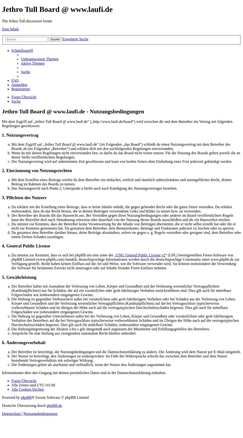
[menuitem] (39, 59)
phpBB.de (54, 406)
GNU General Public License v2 (140, 255)
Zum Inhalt (10, 29)
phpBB (26, 397)
